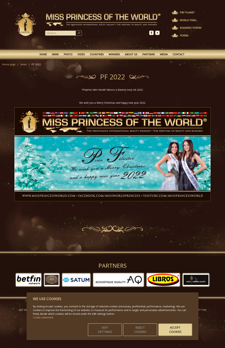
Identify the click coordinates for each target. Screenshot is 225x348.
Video (81, 54)
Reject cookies (140, 330)
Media (164, 54)
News (55, 54)
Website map (198, 309)
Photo (68, 54)
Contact (178, 54)
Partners (148, 54)
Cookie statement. (43, 317)
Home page (8, 64)
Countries (97, 54)
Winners (114, 54)
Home (43, 54)
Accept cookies (175, 330)
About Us (131, 54)
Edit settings (105, 330)
